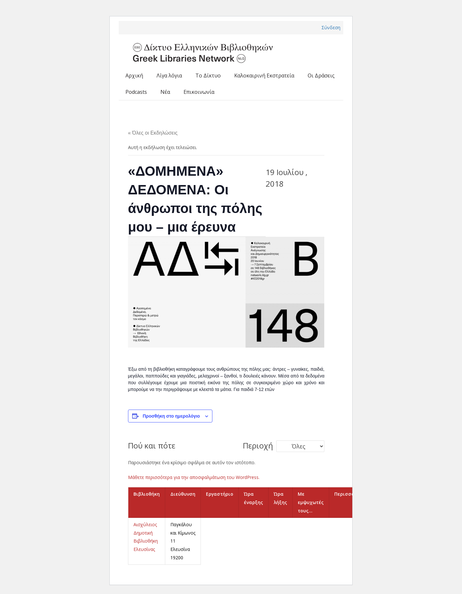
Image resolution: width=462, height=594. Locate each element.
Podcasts (136, 91)
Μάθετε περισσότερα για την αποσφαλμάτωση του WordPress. (194, 477)
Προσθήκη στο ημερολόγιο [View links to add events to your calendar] (171, 416)
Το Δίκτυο (208, 75)
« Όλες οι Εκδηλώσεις (153, 133)
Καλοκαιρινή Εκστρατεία (264, 75)
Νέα (165, 91)
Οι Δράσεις (321, 75)
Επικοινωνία (199, 91)
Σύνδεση (330, 27)
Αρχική (134, 75)
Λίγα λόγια (169, 75)
